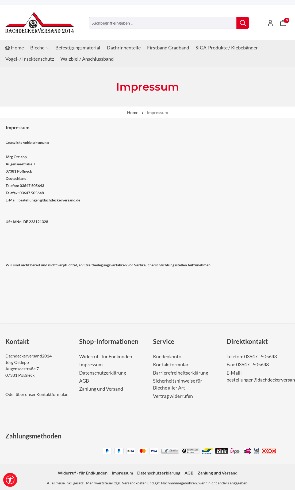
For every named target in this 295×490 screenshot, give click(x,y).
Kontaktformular (51, 394)
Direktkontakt (247, 341)
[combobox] (163, 23)
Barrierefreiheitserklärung (180, 373)
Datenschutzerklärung (102, 373)
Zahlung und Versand (101, 389)
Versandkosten (134, 483)
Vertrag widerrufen (173, 396)
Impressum (91, 364)
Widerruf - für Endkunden (105, 356)
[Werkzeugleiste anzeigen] (10, 480)
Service (163, 341)
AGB (84, 381)
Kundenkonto (167, 356)
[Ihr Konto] (270, 22)
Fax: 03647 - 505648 (248, 364)
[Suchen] (242, 23)
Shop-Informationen (109, 341)
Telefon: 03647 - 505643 (252, 356)
